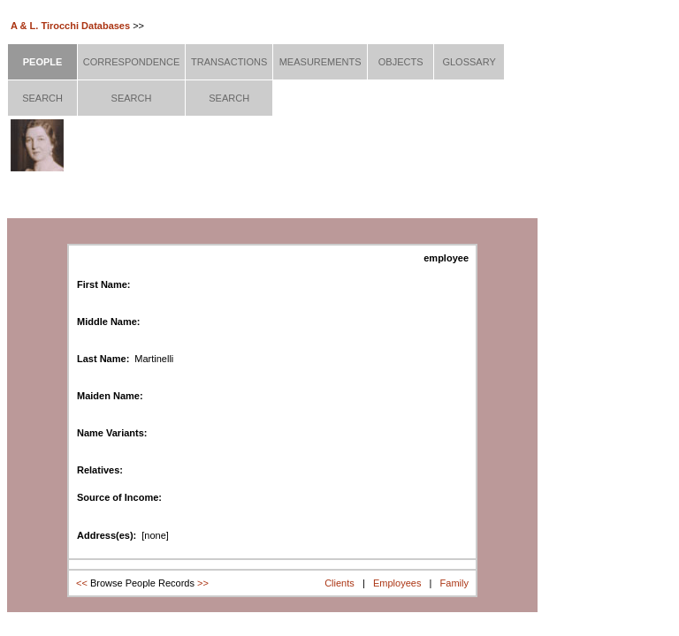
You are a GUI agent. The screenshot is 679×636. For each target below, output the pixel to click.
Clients (339, 583)
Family (454, 583)
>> (203, 583)
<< (82, 583)
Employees (397, 583)
